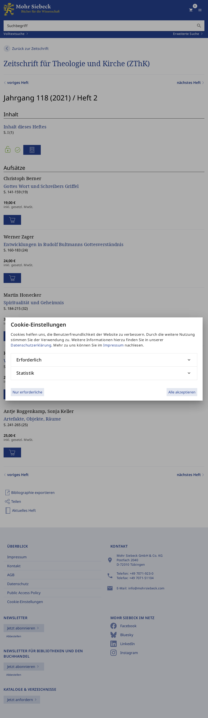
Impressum (113, 345)
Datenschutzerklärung (31, 345)
